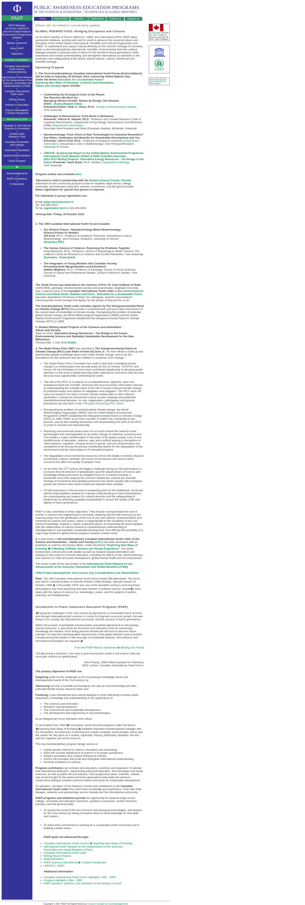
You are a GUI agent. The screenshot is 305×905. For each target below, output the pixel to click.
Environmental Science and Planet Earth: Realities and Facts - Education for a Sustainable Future (89, 292)
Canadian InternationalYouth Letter (17, 93)
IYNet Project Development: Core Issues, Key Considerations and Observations (87, 572)
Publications (97, 18)
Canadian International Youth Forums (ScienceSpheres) (17, 69)
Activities (79, 18)
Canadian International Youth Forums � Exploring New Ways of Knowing (88, 843)
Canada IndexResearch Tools (17, 135)
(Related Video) (72, 103)
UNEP (60, 865)
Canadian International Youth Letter (65, 852)
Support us (133, 18)
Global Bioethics (53, 858)
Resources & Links (17, 119)
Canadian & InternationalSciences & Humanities (17, 127)
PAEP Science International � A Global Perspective (75, 862)
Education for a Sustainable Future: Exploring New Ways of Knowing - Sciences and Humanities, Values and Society (74, 82)
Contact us (115, 18)
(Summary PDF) (54, 241)
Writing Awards (17, 99)
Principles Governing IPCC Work (103, 403)
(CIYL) (99, 542)
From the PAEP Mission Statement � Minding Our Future (109, 647)
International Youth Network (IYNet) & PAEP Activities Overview (85, 156)
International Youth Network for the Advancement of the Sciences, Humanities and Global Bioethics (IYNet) (17, 81)
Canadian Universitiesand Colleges (17, 143)
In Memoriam (17, 184)
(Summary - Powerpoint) (59, 257)
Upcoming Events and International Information (158, 81)
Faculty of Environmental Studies (116, 106)
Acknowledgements (17, 173)
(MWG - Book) (53, 103)
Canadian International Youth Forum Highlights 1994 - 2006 (79, 877)
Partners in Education (17, 104)
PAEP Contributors (17, 178)
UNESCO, (50, 865)
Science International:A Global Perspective (17, 112)
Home (43, 18)
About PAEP (61, 18)
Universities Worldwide (17, 150)
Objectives (17, 53)
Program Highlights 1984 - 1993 (63, 880)
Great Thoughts (16, 160)
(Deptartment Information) (67, 125)
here (78, 174)
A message (154, 32)
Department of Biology (115, 162)
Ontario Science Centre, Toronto (110, 180)
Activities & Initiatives (17, 59)
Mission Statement (17, 43)
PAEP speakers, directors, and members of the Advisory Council (82, 883)
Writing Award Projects (57, 855)
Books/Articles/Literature (17, 155)
